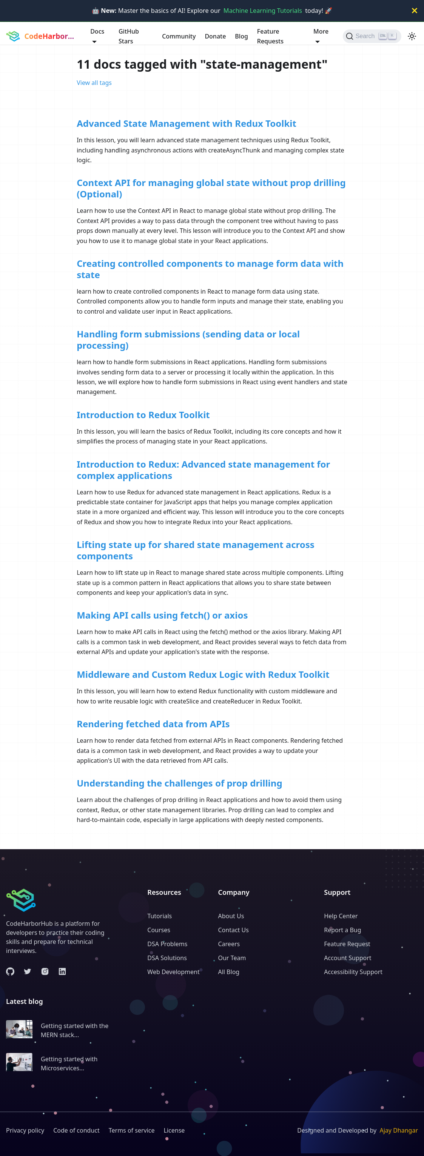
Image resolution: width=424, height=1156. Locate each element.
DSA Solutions (167, 958)
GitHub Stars (129, 36)
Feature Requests (270, 36)
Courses (158, 930)
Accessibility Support (353, 972)
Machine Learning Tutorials (263, 10)
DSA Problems (167, 944)
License (174, 1130)
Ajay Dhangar (398, 1130)
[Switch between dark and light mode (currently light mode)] (412, 36)
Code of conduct (76, 1130)
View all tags (94, 83)
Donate (215, 36)
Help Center (341, 916)
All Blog (228, 972)
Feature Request (347, 944)
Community (179, 36)
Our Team (232, 958)
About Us (231, 916)
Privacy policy (25, 1130)
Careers (229, 944)
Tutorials (159, 916)
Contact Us (233, 930)
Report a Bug (342, 930)
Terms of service (132, 1130)
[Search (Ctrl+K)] (372, 36)
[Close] (414, 11)
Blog (241, 36)
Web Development (173, 972)
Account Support (347, 958)
